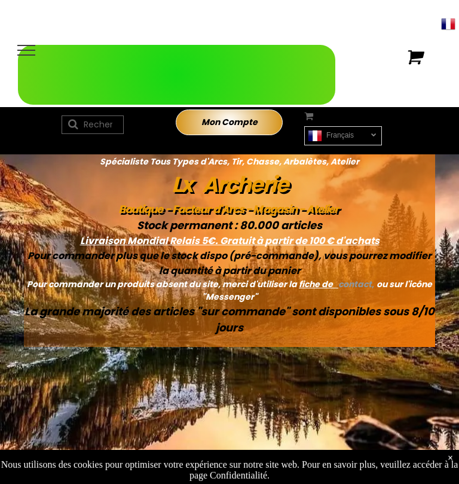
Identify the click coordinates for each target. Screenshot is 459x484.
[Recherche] (93, 124)
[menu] (26, 50)
